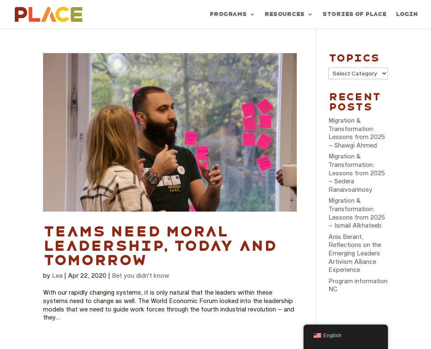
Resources (284, 14)
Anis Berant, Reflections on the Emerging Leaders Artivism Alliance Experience (354, 253)
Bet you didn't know (140, 275)
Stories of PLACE (354, 14)
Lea (57, 275)
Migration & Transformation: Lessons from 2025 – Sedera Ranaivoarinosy (356, 173)
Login (406, 14)
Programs (228, 14)
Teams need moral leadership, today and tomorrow (159, 245)
